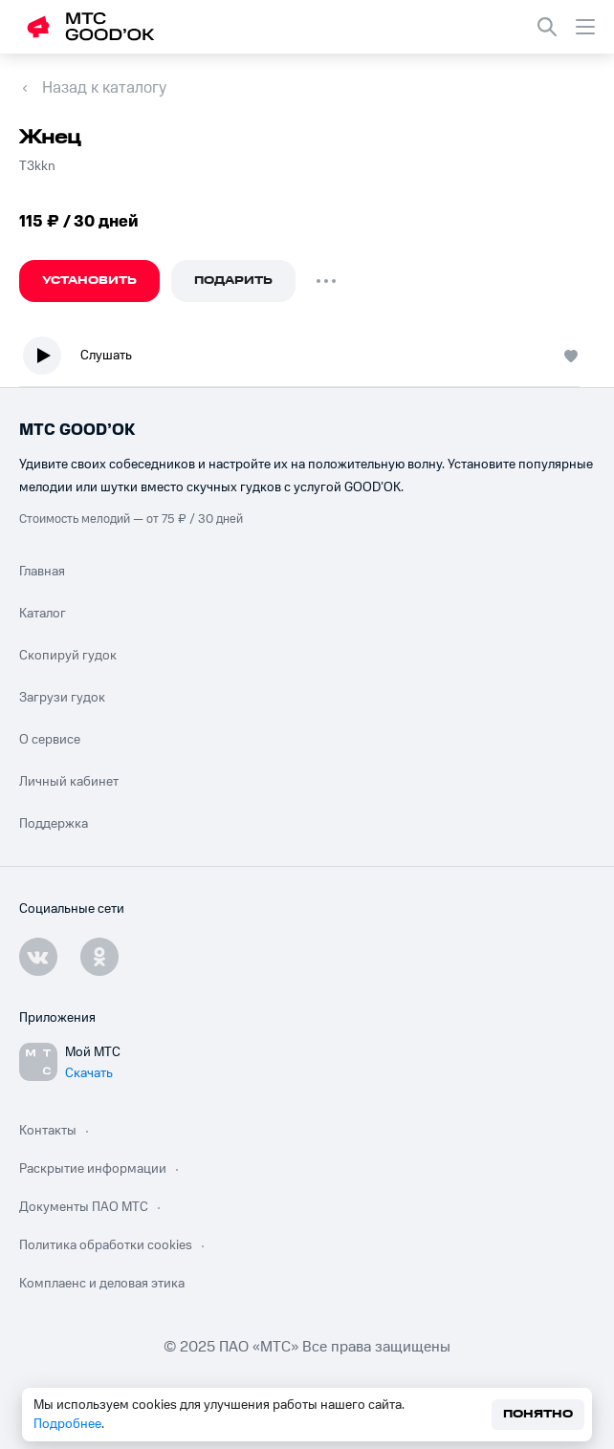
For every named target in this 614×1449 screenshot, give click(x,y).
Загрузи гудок (62, 697)
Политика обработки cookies (105, 1245)
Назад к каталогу (104, 87)
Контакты (48, 1130)
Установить (89, 280)
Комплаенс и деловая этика (102, 1283)
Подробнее (67, 1424)
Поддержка (53, 824)
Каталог (42, 613)
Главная (42, 571)
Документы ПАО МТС (83, 1207)
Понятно (538, 1414)
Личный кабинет (69, 781)
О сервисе (49, 739)
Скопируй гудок (68, 655)
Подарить (233, 280)
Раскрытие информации (92, 1169)
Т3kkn (37, 166)
